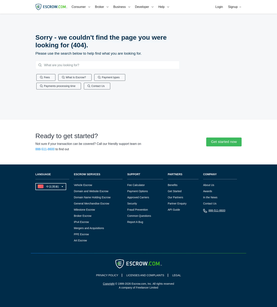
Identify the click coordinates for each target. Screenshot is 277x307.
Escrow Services (87, 175)
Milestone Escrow (84, 210)
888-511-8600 (45, 149)
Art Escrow (80, 241)
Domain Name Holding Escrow (92, 197)
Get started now (224, 142)
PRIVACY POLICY (107, 275)
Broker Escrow (82, 216)
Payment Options (137, 191)
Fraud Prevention (137, 210)
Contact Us (209, 204)
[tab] (81, 7)
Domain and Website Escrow (91, 191)
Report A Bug (135, 222)
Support (133, 175)
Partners (175, 175)
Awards (207, 191)
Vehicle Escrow (83, 185)
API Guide (174, 210)
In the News (210, 197)
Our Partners (175, 197)
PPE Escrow (81, 234)
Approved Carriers (138, 197)
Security (132, 204)
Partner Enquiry (177, 204)
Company (210, 175)
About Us (208, 185)
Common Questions (139, 216)
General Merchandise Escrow (91, 204)
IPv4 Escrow (81, 222)
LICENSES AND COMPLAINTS (145, 275)
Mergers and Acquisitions (89, 228)
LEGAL (176, 275)
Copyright (108, 284)
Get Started (175, 191)
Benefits (173, 185)
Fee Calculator (136, 185)
